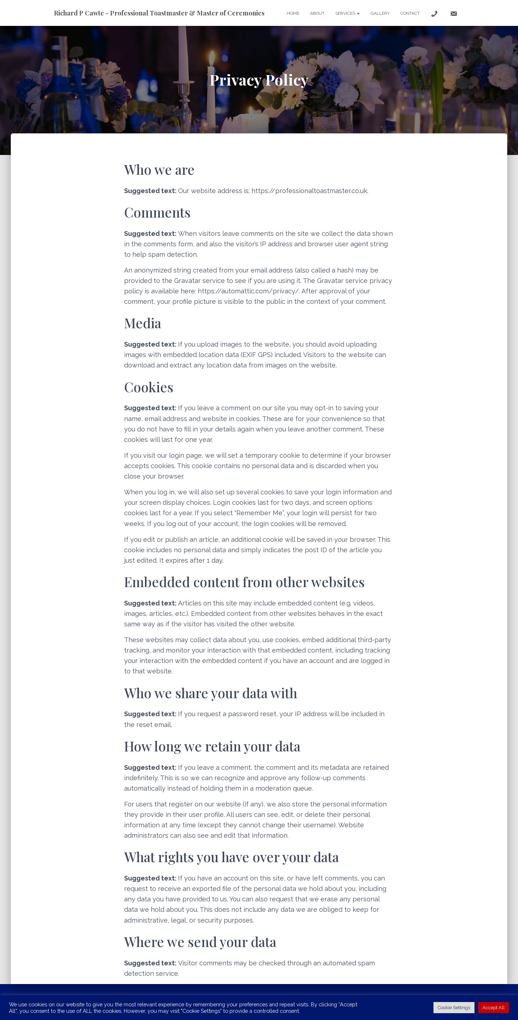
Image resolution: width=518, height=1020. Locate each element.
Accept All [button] (493, 1007)
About (317, 13)
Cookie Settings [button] (454, 1007)
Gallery (380, 13)
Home (293, 13)
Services (347, 13)
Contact (410, 13)
